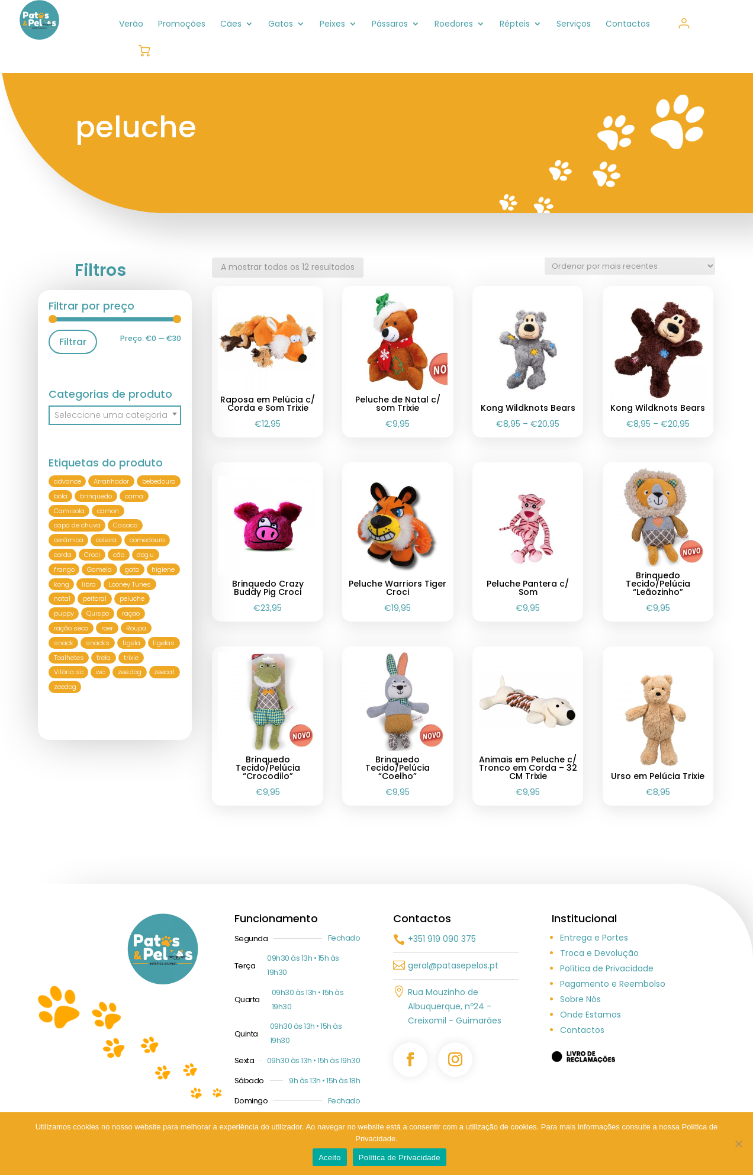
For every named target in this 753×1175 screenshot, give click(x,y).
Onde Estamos (590, 1015)
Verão (131, 25)
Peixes (332, 25)
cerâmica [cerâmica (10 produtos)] (68, 540)
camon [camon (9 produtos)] (108, 511)
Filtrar (72, 342)
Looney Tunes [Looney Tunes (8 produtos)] (130, 584)
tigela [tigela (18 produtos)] (131, 643)
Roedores (454, 25)
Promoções (181, 25)
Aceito (329, 1157)
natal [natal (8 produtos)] (62, 599)
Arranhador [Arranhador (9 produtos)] (111, 481)
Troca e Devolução (599, 953)
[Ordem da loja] (630, 266)
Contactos (628, 25)
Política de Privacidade (607, 968)
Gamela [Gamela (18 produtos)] (99, 569)
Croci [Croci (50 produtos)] (92, 554)
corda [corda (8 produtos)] (63, 554)
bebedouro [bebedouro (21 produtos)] (158, 481)
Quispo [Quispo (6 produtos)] (97, 613)
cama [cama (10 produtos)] (134, 496)
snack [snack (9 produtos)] (63, 643)
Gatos (280, 25)
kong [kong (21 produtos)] (61, 584)
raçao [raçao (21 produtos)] (131, 613)
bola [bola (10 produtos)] (60, 496)
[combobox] (115, 415)
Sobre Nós (580, 999)
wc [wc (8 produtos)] (100, 672)
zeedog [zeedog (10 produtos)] (65, 686)
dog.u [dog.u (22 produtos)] (145, 554)
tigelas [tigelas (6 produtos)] (164, 643)
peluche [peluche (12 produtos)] (132, 599)
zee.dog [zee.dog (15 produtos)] (129, 672)
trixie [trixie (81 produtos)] (131, 657)
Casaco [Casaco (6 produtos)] (125, 525)
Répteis (515, 25)
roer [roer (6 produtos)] (107, 628)
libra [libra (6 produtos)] (89, 584)
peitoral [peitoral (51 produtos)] (95, 599)
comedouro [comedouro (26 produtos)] (147, 540)
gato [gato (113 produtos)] (132, 569)
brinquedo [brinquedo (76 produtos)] (96, 496)
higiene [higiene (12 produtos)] (163, 569)
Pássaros (390, 25)
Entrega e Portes (594, 938)
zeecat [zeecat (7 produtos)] (164, 672)
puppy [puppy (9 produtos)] (64, 613)
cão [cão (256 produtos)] (118, 554)
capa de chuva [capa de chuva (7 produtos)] (77, 525)
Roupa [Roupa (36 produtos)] (136, 628)
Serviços (573, 25)
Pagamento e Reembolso (612, 984)
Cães (231, 25)
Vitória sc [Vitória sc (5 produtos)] (68, 672)
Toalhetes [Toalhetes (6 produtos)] (69, 657)
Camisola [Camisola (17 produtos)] (69, 511)
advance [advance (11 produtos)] (67, 481)
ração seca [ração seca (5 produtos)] (71, 628)
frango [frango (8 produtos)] (64, 569)
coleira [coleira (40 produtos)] (106, 540)
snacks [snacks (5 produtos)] (98, 643)
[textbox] (115, 415)
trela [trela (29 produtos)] (103, 657)
